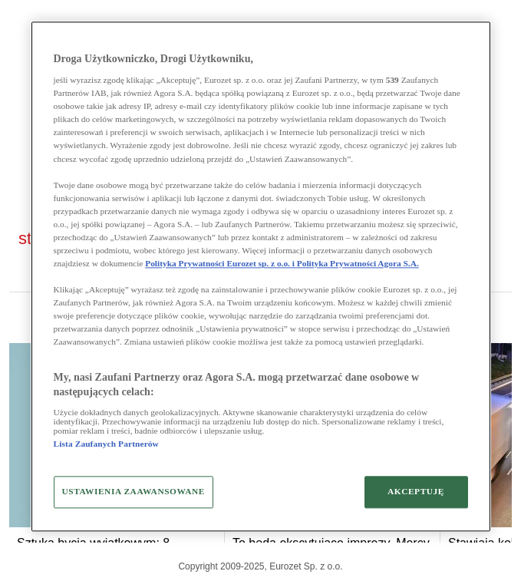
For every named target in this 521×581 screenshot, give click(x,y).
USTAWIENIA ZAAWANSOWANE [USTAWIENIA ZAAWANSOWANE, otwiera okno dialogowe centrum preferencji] (133, 491)
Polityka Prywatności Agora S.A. (358, 263)
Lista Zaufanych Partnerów (106, 443)
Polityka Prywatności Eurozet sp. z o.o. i (221, 263)
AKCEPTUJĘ (415, 491)
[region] (261, 276)
